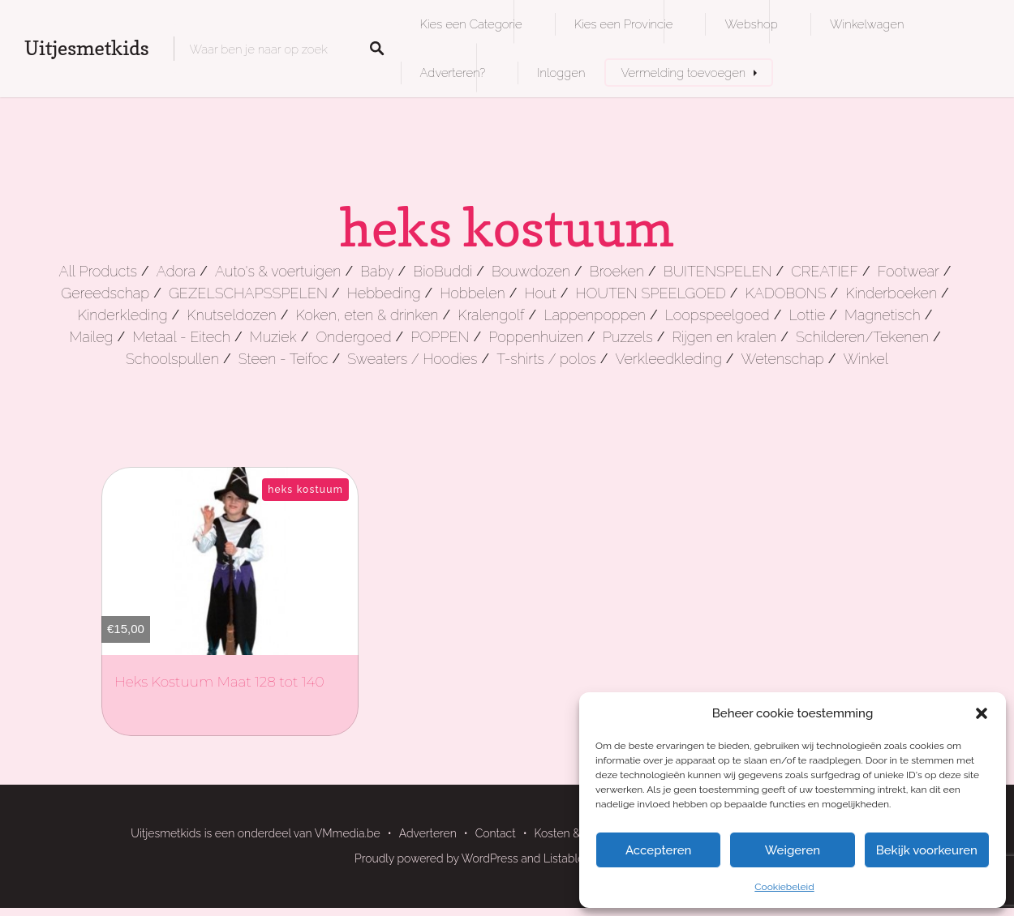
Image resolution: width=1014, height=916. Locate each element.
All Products (97, 271)
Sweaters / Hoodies (412, 358)
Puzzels (628, 336)
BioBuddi (442, 271)
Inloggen (561, 72)
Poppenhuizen (535, 336)
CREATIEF (824, 271)
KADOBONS (786, 293)
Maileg (91, 336)
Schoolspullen (172, 358)
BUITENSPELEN (718, 271)
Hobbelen (472, 293)
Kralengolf (491, 314)
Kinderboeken (891, 293)
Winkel (865, 358)
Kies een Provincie (623, 24)
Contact (495, 833)
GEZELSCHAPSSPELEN (248, 293)
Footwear (908, 271)
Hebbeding (384, 293)
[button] (981, 713)
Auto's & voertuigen (278, 271)
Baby (376, 271)
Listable (564, 858)
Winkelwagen (867, 24)
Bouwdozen (531, 271)
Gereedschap (105, 293)
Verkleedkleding (668, 358)
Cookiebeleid (784, 886)
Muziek (273, 336)
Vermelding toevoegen (683, 72)
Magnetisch (882, 314)
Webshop (750, 24)
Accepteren (658, 850)
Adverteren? (453, 72)
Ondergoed (353, 336)
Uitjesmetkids (86, 48)
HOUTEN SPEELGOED (651, 293)
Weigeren (792, 850)
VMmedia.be (347, 833)
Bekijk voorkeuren (926, 850)
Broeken (617, 271)
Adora (176, 271)
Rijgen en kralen (724, 336)
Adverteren (428, 833)
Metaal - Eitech (181, 336)
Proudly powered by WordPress (436, 858)
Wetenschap (782, 358)
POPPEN (439, 336)
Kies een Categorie (471, 24)
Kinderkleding (123, 314)
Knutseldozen (231, 314)
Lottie (806, 314)
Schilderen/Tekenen (862, 336)
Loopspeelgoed (717, 314)
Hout (540, 293)
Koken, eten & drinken (366, 314)
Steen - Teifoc (283, 358)
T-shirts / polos (546, 358)
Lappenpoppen (595, 314)
